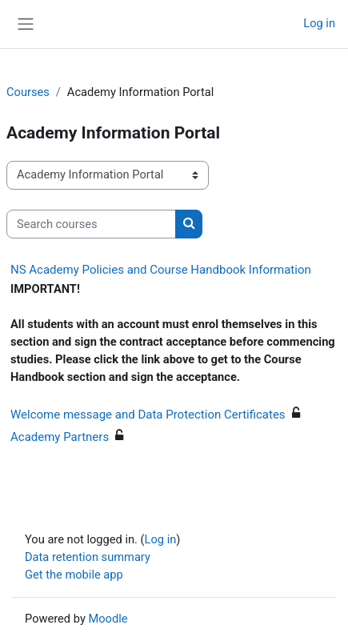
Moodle (107, 618)
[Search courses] (91, 224)
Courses (28, 92)
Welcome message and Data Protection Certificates (148, 414)
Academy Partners (59, 437)
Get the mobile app (74, 574)
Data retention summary (87, 557)
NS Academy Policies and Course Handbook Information (160, 269)
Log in (319, 23)
